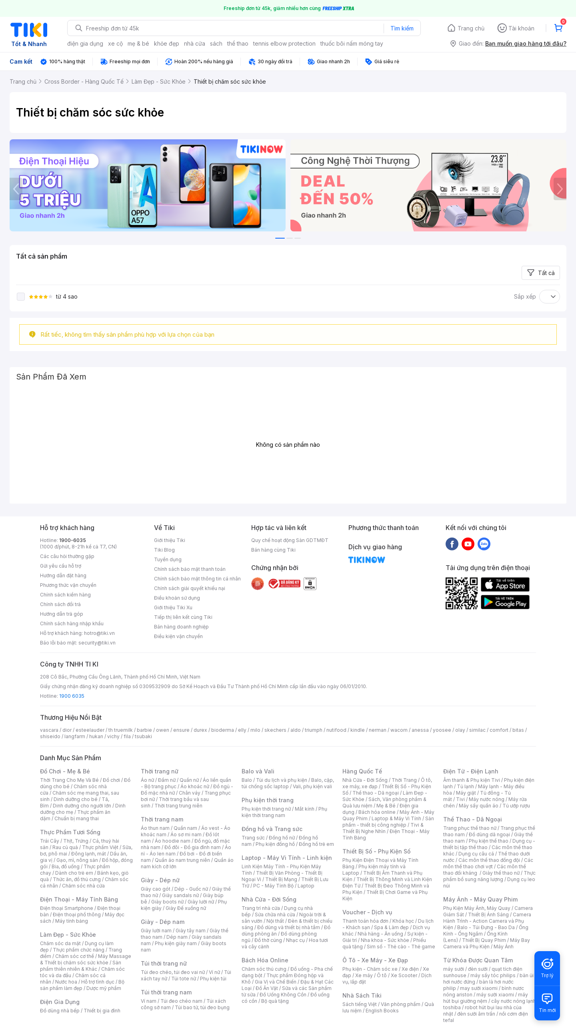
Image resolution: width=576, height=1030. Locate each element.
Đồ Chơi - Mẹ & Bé (65, 771)
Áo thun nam (155, 828)
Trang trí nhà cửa (261, 908)
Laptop (306, 886)
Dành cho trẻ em (74, 873)
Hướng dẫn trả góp (61, 614)
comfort (499, 730)
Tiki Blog (164, 550)
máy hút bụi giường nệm (485, 998)
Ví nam (148, 1001)
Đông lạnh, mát (88, 854)
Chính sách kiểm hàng (65, 595)
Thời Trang (404, 780)
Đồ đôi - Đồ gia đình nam (192, 847)
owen (162, 730)
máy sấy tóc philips (493, 975)
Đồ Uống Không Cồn (283, 995)
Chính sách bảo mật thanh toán (190, 569)
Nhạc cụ (295, 940)
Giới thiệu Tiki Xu (173, 607)
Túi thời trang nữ (164, 963)
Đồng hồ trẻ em (316, 844)
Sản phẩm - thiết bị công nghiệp (388, 821)
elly (242, 730)
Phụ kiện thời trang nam (284, 812)
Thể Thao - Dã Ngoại (472, 819)
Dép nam (177, 937)
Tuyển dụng (168, 559)
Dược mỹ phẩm (103, 988)
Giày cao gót (155, 889)
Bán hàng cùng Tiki (273, 550)
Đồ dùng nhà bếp (60, 1011)
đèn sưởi (478, 969)
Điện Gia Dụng (60, 1001)
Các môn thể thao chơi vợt (488, 863)
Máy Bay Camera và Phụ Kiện (486, 943)
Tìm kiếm (402, 28)
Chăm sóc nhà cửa (83, 886)
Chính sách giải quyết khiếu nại (189, 588)
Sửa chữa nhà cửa (275, 915)
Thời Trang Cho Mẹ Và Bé (69, 780)
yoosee (442, 730)
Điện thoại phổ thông (77, 915)
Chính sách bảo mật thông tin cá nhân (197, 579)
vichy (113, 736)
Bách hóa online (377, 812)
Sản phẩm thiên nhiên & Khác (80, 966)
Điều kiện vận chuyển (178, 636)
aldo (295, 730)
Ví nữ (214, 972)
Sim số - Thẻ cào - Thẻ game (401, 947)
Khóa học (403, 921)
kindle (357, 730)
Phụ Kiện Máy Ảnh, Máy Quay (476, 908)
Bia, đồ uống (66, 866)
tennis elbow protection (284, 43)
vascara (49, 730)
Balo (247, 780)
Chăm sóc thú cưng (264, 969)
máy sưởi (453, 969)
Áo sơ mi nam (186, 834)
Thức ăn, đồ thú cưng (77, 879)
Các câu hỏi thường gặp (67, 556)
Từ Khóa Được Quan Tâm (478, 960)
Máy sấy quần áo (478, 806)
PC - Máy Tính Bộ (273, 886)
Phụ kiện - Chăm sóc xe (370, 969)
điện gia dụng (85, 43)
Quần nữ (189, 780)
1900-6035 (72, 540)
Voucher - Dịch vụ (367, 912)
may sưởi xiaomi (479, 988)
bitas (518, 730)
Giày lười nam (156, 931)
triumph (313, 730)
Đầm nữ (167, 780)
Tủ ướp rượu (516, 806)
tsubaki (143, 736)
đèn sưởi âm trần (476, 1014)
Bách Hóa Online (265, 960)
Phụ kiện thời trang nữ (266, 809)
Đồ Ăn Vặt (267, 988)
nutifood (336, 730)
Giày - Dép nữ (160, 880)
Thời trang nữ (159, 771)
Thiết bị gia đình (102, 1011)
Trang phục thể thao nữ (469, 828)
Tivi (460, 799)
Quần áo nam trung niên (182, 860)
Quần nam (185, 828)
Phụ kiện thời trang (268, 800)
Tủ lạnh (465, 786)
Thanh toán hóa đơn (365, 921)
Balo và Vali (258, 771)
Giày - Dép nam (162, 921)
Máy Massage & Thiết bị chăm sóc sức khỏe (85, 959)
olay (460, 730)
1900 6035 (71, 696)
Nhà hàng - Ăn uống (380, 934)
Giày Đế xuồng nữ (186, 908)
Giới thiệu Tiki (169, 540)
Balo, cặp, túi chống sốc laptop (288, 783)
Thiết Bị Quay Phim (484, 940)
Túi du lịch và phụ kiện (281, 780)
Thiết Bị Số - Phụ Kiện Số (376, 851)
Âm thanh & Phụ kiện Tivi (471, 780)
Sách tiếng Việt (359, 1004)
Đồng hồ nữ (282, 838)
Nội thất (275, 921)
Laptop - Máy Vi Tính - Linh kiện (287, 857)
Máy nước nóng (486, 799)
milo (255, 730)
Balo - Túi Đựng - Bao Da (486, 927)
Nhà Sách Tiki (362, 995)
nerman (377, 730)
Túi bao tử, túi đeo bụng (202, 1007)
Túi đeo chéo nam (181, 1001)
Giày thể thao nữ (501, 873)
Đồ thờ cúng (268, 940)
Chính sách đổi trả (60, 604)
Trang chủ (471, 28)
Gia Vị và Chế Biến (275, 982)
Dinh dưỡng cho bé (76, 799)
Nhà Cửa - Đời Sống (269, 899)
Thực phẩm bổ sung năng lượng (489, 876)
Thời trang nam (162, 819)
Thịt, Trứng (75, 841)
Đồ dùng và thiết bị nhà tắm (288, 927)
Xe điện (410, 969)
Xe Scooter (404, 975)
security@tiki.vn (97, 643)
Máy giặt (466, 793)
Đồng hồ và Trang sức (272, 828)
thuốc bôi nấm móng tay (351, 43)
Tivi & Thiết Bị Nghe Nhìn (383, 828)
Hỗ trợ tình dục (97, 982)
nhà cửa (194, 43)
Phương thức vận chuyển (68, 585)
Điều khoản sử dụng (177, 598)
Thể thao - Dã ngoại (375, 793)
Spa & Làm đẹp (391, 927)
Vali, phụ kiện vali (312, 786)
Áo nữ (147, 780)
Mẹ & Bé (386, 806)
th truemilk (120, 730)
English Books (382, 1011)
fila (127, 736)
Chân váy (189, 793)
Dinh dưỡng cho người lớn (82, 806)
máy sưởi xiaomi (495, 995)
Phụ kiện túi (213, 979)
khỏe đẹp (166, 43)
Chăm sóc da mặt (60, 943)
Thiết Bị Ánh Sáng (488, 915)
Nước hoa (66, 982)
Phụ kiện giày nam (176, 943)
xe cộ (115, 43)
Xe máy (364, 975)
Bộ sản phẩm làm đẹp (82, 985)
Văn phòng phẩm (400, 1004)
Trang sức (253, 838)
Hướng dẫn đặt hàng (63, 575)
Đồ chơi (111, 780)
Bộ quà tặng (275, 1001)
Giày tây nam (191, 931)
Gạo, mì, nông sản (77, 860)
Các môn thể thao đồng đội (489, 860)
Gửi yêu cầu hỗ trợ (60, 566)
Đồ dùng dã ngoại (489, 834)
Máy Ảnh (504, 947)
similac (477, 730)
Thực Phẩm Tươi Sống (70, 832)
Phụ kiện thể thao (488, 841)
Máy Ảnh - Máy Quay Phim (480, 899)
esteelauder (90, 730)
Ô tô (382, 975)
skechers (275, 730)
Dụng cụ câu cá (476, 854)
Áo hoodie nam (172, 841)
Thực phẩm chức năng (78, 950)
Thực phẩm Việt (100, 847)
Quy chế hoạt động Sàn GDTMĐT (289, 540)
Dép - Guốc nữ (191, 889)
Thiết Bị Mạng (281, 879)
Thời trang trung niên (178, 806)
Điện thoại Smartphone (66, 908)
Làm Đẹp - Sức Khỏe (68, 934)
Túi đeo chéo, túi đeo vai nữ (173, 972)
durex (200, 730)
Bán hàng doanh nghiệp (181, 627)
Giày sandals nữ (180, 895)
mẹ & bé (138, 43)
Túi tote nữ (183, 979)
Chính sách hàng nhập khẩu (72, 623)
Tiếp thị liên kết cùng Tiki (183, 617)
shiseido (50, 736)
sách (216, 43)
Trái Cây (49, 841)
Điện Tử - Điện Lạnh (470, 771)
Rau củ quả (65, 847)
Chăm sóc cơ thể (74, 956)
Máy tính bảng (71, 921)
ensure (181, 730)
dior (67, 730)
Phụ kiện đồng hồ (275, 844)
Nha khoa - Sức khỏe (385, 940)
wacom (399, 730)
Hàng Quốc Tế (362, 771)
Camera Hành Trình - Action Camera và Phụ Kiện (487, 921)
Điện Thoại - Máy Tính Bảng (79, 899)
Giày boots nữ (167, 902)
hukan (96, 736)
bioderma (222, 730)
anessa (420, 730)
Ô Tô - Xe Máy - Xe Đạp (375, 960)
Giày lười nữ (201, 902)
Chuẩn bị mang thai (76, 818)
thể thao (237, 43)
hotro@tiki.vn (99, 633)
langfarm (74, 736)
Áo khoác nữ (194, 786)
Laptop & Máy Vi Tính (396, 818)
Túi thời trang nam (166, 992)
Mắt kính (304, 809)
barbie (144, 730)
